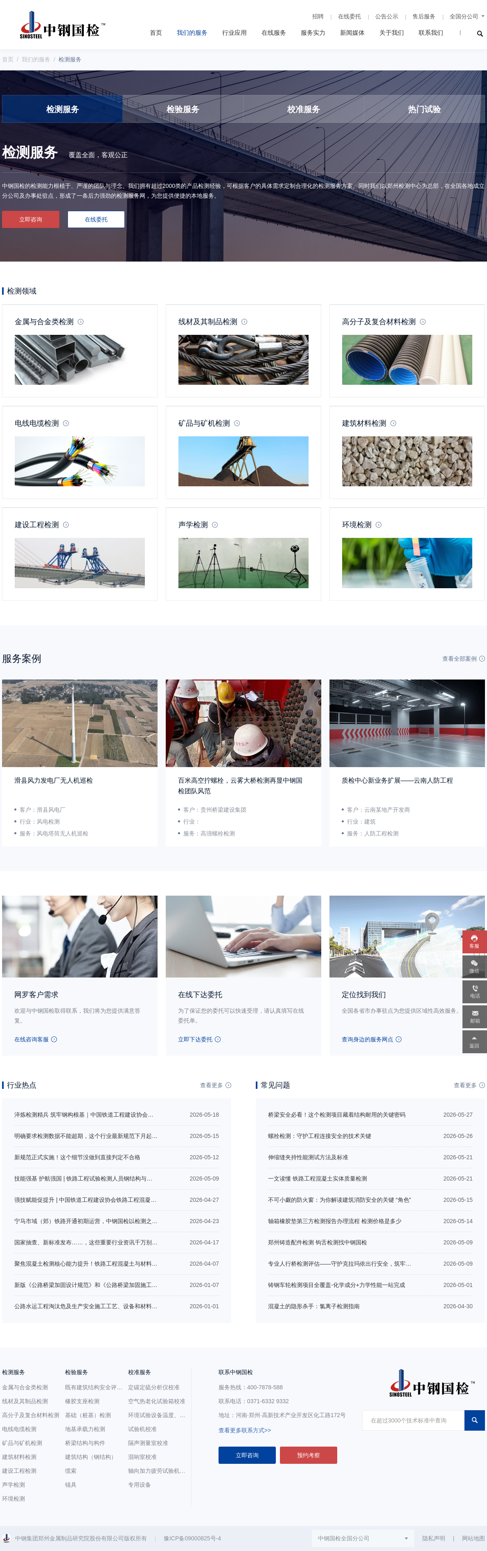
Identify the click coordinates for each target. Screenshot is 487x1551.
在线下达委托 (200, 995)
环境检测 (357, 525)
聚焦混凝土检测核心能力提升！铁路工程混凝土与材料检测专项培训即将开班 (111, 1263)
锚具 (71, 1484)
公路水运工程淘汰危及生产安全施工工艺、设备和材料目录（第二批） (103, 1306)
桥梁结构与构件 (85, 1443)
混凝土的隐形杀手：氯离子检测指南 (314, 1306)
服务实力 (313, 32)
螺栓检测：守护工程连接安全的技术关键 (319, 1136)
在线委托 (349, 16)
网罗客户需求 (36, 995)
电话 (475, 996)
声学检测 (193, 525)
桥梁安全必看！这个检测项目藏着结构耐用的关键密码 (337, 1114)
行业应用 (234, 32)
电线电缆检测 (37, 423)
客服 (474, 946)
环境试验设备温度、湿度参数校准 (171, 1415)
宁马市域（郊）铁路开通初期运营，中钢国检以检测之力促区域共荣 (100, 1221)
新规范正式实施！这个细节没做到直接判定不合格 (77, 1157)
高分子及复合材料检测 (379, 322)
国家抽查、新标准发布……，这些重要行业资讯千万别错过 (88, 1242)
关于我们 (391, 32)
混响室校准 (142, 1457)
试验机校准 (142, 1429)
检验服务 (183, 109)
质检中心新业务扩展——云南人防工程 (397, 780)
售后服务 (424, 16)
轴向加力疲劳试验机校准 (159, 1470)
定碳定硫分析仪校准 (154, 1387)
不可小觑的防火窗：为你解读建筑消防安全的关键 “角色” (339, 1200)
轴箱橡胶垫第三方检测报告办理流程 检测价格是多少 (334, 1221)
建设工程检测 (37, 525)
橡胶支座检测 (82, 1401)
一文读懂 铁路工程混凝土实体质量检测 (317, 1178)
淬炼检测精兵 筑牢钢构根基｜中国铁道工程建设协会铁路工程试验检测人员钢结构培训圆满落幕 (135, 1114)
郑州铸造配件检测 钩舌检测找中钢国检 (317, 1242)
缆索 (71, 1470)
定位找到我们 (364, 995)
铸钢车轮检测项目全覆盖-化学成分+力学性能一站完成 (336, 1285)
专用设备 (139, 1484)
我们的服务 (192, 32)
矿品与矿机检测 (204, 423)
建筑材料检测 (364, 423)
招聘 (318, 16)
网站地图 (473, 1538)
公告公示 (386, 16)
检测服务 (62, 109)
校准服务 (303, 109)
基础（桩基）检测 (88, 1415)
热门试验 (424, 109)
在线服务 (274, 32)
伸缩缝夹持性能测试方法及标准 (308, 1157)
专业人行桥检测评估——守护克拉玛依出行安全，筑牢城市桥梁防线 (354, 1263)
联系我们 (431, 32)
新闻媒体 (352, 32)
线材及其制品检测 (207, 322)
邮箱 (475, 1021)
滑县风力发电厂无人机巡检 (53, 780)
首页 (156, 32)
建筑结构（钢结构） (91, 1457)
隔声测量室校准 (148, 1443)
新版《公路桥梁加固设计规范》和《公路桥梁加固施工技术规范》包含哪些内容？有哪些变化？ (134, 1285)
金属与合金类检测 (44, 322)
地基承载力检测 (85, 1429)
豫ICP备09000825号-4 (192, 1538)
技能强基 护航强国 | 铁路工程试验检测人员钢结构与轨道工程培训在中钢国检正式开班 (123, 1178)
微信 (474, 971)
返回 (474, 1046)
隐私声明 (433, 1538)
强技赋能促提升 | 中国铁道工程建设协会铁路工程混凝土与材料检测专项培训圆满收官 (122, 1200)
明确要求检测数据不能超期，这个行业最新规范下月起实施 (88, 1136)
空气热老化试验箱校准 (156, 1401)
